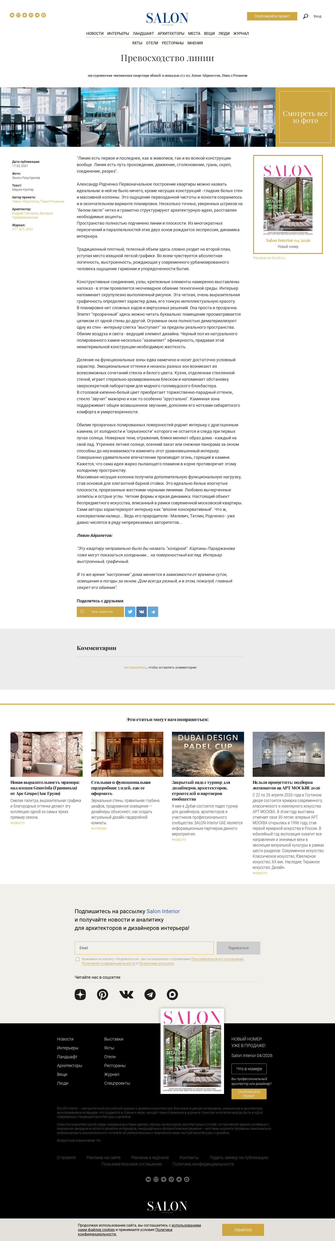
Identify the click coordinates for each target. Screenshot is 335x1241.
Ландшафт (143, 33)
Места (194, 33)
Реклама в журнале (150, 1157)
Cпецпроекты (117, 1083)
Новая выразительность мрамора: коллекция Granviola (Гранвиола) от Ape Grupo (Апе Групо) (45, 787)
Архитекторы (171, 33)
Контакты (189, 1157)
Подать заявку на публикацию (239, 1157)
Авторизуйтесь (135, 667)
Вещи (209, 33)
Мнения (195, 43)
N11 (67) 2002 (22, 229)
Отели (152, 43)
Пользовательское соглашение (131, 1164)
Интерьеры (118, 33)
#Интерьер (99, 828)
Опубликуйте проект (272, 16)
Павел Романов (52, 201)
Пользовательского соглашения (217, 959)
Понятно (243, 1230)
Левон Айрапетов (25, 201)
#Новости (17, 823)
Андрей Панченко (25, 213)
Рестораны (173, 43)
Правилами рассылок (156, 963)
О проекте (66, 1157)
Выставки (113, 1039)
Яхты (137, 43)
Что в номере (249, 1068)
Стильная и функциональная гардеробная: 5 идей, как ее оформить (121, 787)
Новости (95, 33)
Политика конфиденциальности (203, 1164)
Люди (224, 33)
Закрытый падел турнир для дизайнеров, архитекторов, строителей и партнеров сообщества (201, 790)
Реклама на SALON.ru (269, 258)
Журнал (241, 33)
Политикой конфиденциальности (108, 963)
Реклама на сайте (104, 1157)
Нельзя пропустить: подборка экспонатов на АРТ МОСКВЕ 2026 (286, 785)
